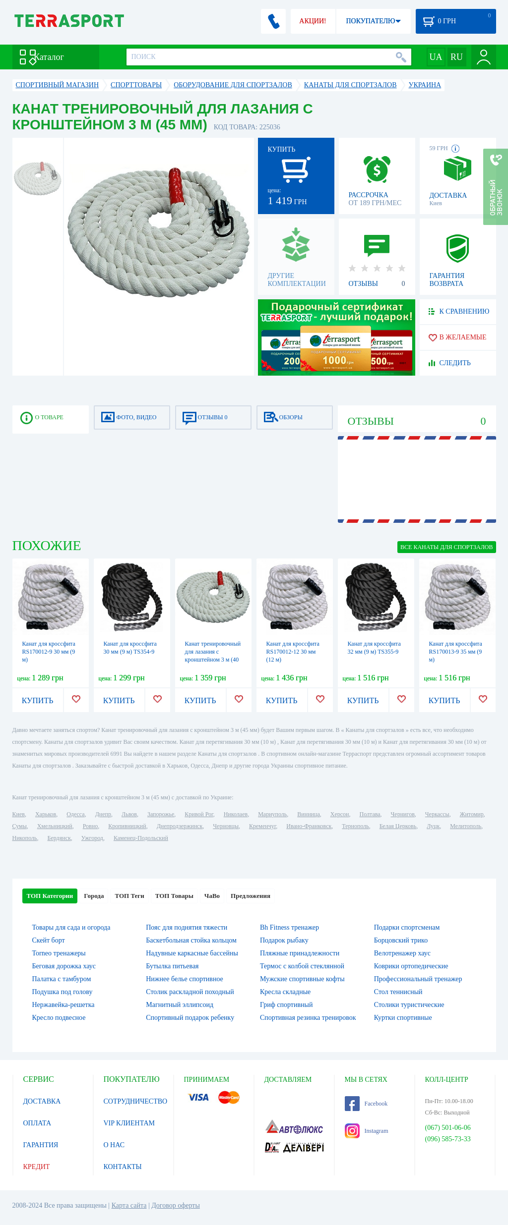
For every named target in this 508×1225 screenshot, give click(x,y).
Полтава (370, 814)
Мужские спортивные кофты (302, 979)
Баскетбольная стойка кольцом (191, 940)
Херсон (339, 814)
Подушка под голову (62, 992)
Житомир (472, 814)
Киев (18, 814)
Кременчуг (262, 826)
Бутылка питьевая (172, 966)
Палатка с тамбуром (61, 979)
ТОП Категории (50, 895)
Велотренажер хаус (402, 953)
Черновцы (226, 826)
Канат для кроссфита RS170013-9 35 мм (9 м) (455, 651)
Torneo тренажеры (59, 953)
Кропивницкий (127, 826)
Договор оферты (175, 1205)
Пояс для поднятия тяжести (186, 927)
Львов (129, 814)
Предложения (250, 895)
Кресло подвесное (59, 1017)
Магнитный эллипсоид (179, 1004)
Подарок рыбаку (284, 940)
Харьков (45, 814)
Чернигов (403, 814)
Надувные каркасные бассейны (192, 953)
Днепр (103, 814)
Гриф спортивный (286, 1004)
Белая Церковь (398, 826)
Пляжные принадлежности (299, 953)
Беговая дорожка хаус (64, 966)
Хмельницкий (54, 826)
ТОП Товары (174, 895)
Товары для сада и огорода (71, 927)
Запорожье (160, 814)
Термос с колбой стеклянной (302, 966)
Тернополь (355, 826)
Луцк (433, 826)
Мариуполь (272, 814)
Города (94, 895)
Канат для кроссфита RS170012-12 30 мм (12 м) (292, 651)
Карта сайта (129, 1205)
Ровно (90, 826)
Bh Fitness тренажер (289, 927)
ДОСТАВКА (42, 1101)
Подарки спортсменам (407, 927)
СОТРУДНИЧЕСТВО (136, 1101)
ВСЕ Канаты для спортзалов (446, 547)
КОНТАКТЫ (123, 1166)
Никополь (24, 838)
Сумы (19, 826)
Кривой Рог (199, 814)
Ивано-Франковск (308, 826)
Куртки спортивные (403, 1017)
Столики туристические (409, 1004)
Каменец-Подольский (141, 838)
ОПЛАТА (37, 1123)
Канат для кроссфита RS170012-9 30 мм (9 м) (48, 651)
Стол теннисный (398, 992)
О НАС (114, 1145)
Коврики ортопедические (411, 966)
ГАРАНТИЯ (41, 1145)
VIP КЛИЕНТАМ (129, 1123)
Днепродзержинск (180, 826)
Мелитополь (465, 826)
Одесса (75, 814)
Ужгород (92, 838)
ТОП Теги (129, 895)
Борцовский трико (401, 940)
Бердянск (59, 838)
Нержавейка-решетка (63, 1004)
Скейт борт (48, 940)
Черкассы (437, 814)
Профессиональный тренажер (418, 979)
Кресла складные (285, 992)
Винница (308, 814)
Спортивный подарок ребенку (190, 1017)
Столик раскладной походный (190, 992)
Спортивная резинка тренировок (308, 1017)
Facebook (366, 1103)
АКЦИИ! (312, 21)
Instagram (366, 1130)
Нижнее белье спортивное (184, 979)
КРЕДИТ (36, 1166)
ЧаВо (212, 895)
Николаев (236, 814)
